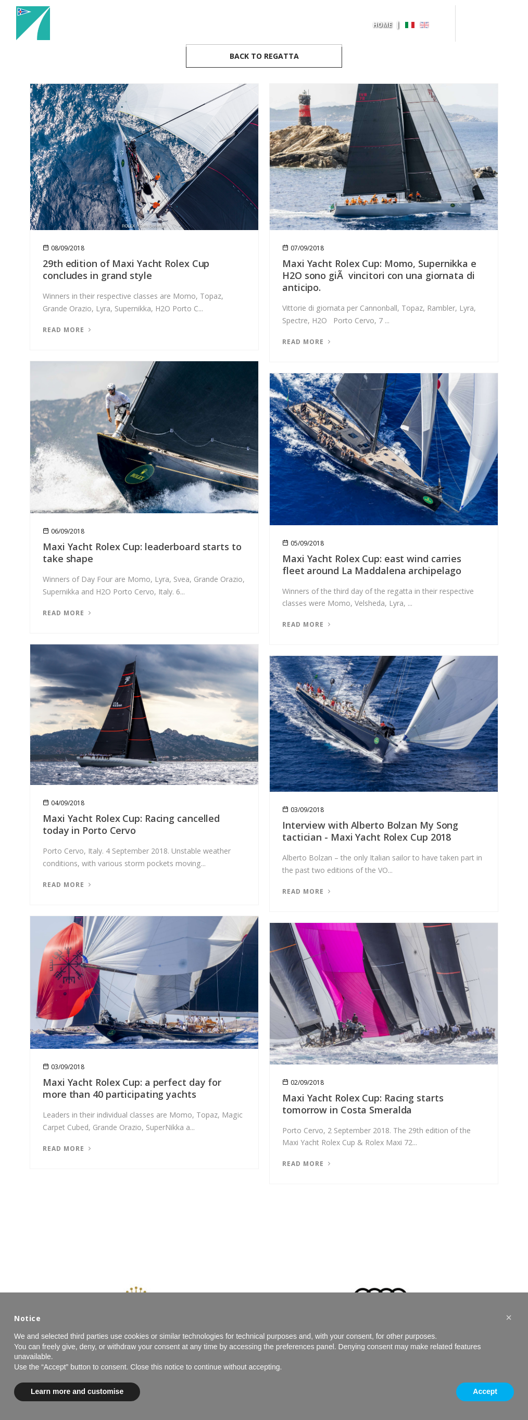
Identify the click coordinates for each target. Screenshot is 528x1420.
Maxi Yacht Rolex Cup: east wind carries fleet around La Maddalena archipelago (371, 564)
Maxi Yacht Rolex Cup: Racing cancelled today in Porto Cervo (131, 824)
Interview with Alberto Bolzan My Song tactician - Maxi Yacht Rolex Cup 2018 (370, 831)
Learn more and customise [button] (77, 1391)
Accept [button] (485, 1391)
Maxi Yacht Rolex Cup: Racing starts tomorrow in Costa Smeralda (363, 1104)
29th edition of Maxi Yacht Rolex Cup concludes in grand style (126, 269)
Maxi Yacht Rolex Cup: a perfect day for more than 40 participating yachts (132, 1088)
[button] (508, 1317)
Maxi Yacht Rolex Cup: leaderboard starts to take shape (142, 552)
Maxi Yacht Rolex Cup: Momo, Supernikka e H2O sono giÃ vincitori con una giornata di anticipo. (379, 275)
